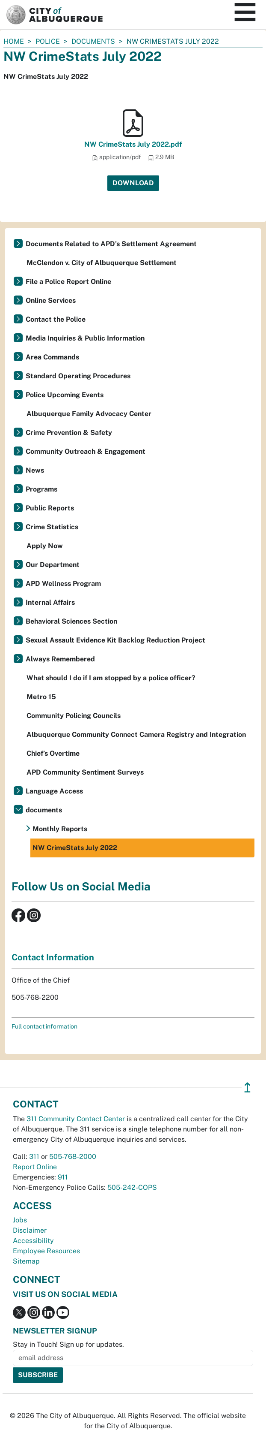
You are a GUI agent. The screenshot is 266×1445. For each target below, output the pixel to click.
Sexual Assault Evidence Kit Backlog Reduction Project (115, 640)
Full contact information (44, 1026)
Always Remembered (60, 659)
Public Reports (50, 508)
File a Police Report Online (68, 282)
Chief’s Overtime (53, 753)
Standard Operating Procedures (78, 376)
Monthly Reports (60, 829)
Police (47, 41)
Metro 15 (41, 697)
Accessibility (33, 1241)
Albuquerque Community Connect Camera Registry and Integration (136, 734)
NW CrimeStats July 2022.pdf (133, 144)
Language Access (54, 791)
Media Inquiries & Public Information (85, 338)
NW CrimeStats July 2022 (75, 848)
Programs (41, 489)
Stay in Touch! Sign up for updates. (68, 1344)
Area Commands (52, 357)
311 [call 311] (34, 1156)
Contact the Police (56, 319)
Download (133, 183)
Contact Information (53, 957)
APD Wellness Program (63, 583)
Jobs (20, 1220)
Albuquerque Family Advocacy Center (89, 414)
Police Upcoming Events (64, 395)
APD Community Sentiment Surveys (85, 772)
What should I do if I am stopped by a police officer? (111, 678)
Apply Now (45, 546)
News (35, 470)
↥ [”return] (247, 1087)
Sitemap (26, 1261)
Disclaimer (30, 1230)
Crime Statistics (52, 527)
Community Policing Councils (74, 716)
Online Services (51, 300)
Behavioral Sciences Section (71, 621)
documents (93, 41)
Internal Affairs (50, 602)
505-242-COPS (132, 1187)
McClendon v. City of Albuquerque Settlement (102, 263)
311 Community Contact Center (76, 1119)
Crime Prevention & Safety (69, 432)
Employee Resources (46, 1251)
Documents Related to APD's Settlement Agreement (111, 244)
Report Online (35, 1167)
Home (13, 41)
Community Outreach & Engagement (85, 451)
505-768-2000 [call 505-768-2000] (72, 1156)
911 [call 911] (63, 1177)
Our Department (53, 565)
